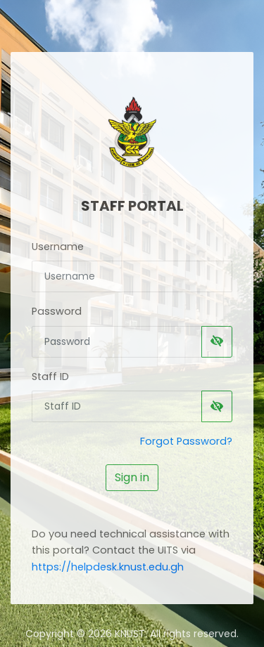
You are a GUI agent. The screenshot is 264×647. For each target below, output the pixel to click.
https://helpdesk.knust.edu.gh (108, 567)
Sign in (132, 477)
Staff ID (50, 377)
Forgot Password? (186, 441)
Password (57, 311)
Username (58, 247)
